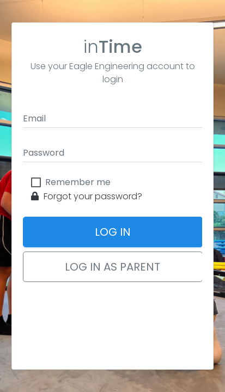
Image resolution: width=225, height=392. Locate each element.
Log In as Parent (112, 266)
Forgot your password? (86, 196)
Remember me (78, 182)
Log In (113, 232)
